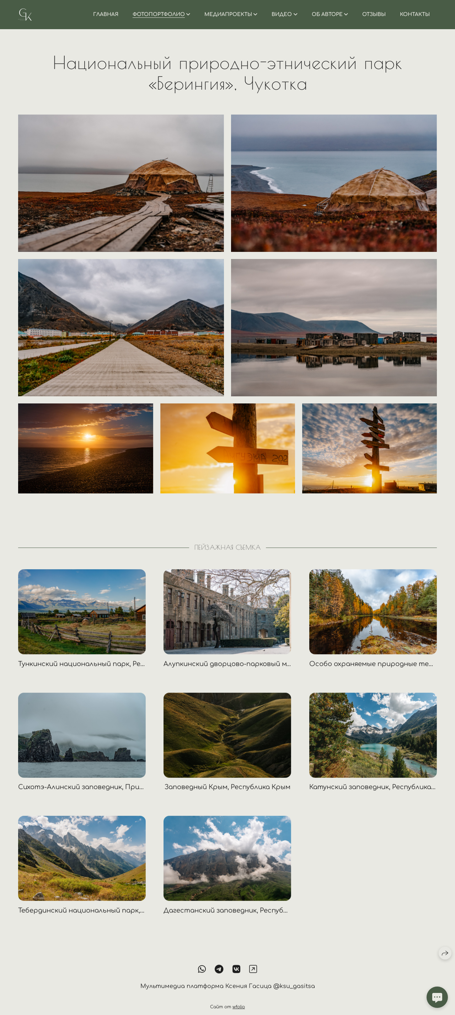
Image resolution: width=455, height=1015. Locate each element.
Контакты (415, 14)
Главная (105, 14)
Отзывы (374, 14)
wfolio (238, 1012)
